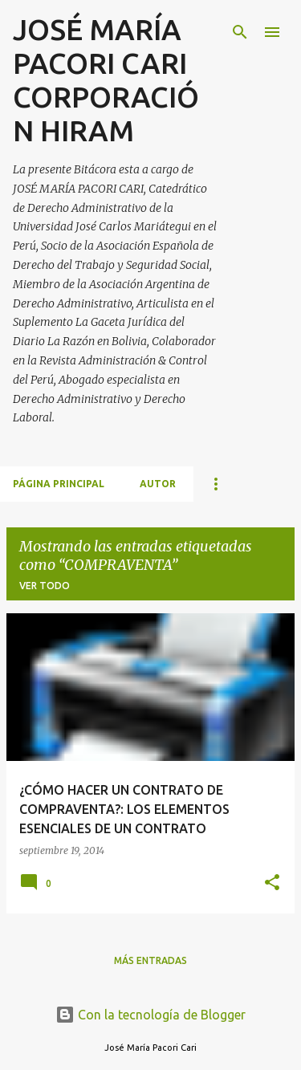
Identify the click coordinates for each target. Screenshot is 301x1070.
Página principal (58, 483)
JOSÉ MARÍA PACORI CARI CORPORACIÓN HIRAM (106, 80)
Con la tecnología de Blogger (150, 1014)
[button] (272, 883)
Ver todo (44, 585)
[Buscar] (240, 32)
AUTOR (158, 483)
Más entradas (150, 960)
